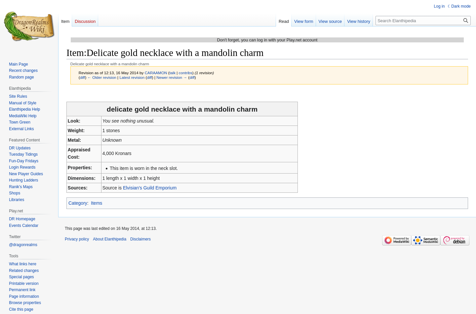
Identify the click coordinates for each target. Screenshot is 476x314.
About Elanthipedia (109, 239)
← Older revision (101, 77)
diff (82, 77)
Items (96, 203)
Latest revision (131, 77)
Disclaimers (140, 239)
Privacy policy (77, 239)
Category (77, 203)
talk (173, 73)
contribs (185, 73)
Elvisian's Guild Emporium (150, 187)
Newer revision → (171, 77)
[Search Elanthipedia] (423, 20)
